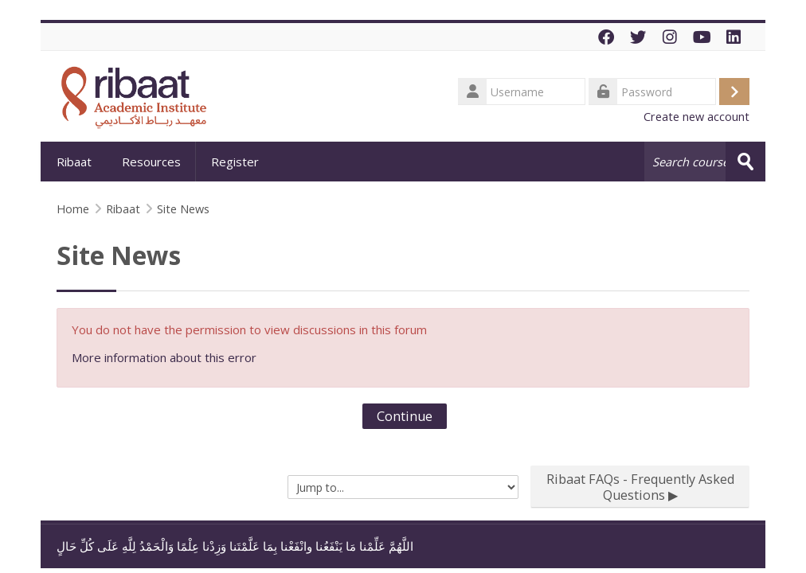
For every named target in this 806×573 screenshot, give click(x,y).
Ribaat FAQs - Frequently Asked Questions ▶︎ (640, 487)
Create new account (696, 116)
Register (235, 162)
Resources (151, 162)
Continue (404, 416)
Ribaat (74, 162)
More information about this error (164, 357)
